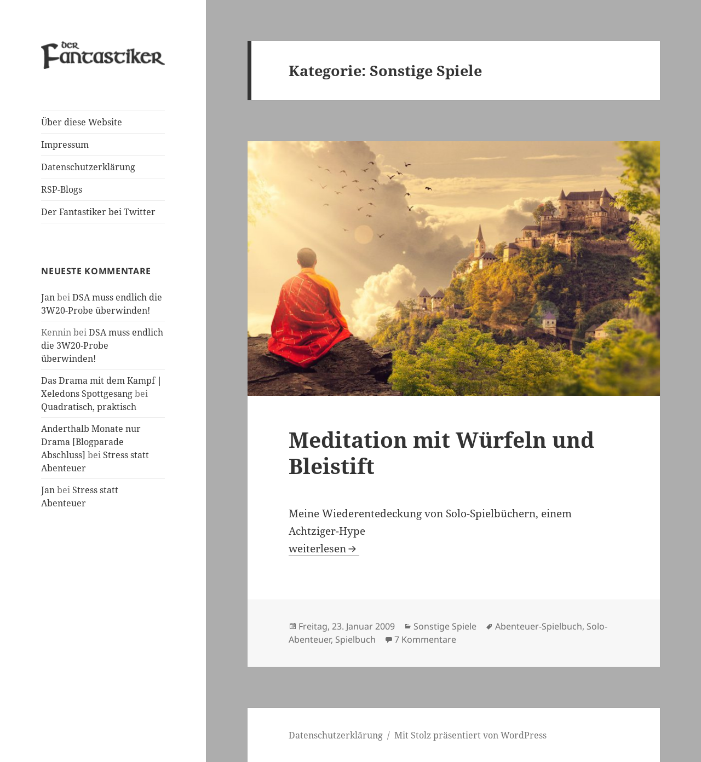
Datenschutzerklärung (88, 167)
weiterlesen (324, 548)
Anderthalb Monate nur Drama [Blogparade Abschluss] (91, 442)
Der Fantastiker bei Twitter (98, 212)
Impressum (65, 144)
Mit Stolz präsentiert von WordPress (470, 735)
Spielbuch (355, 639)
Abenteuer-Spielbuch (538, 626)
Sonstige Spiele (444, 626)
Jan (48, 297)
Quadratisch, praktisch (88, 407)
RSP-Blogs (61, 189)
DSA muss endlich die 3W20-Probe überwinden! (102, 345)
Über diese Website (81, 122)
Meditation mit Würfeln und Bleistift (441, 452)
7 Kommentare (425, 639)
